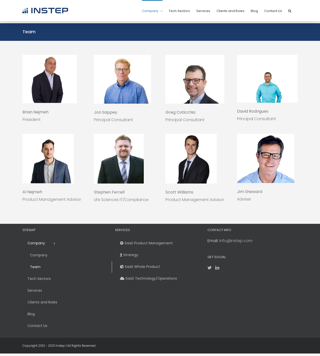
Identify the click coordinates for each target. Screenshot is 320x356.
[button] (289, 10)
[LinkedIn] (217, 268)
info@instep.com (235, 241)
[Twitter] (210, 268)
